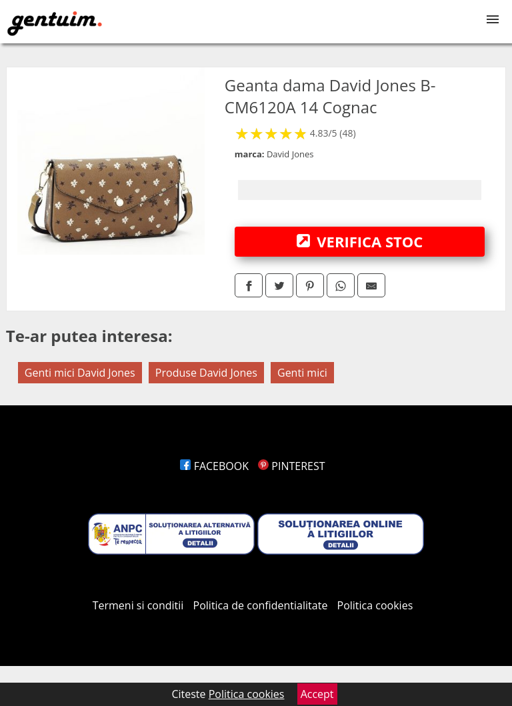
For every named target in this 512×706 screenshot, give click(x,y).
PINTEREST (291, 466)
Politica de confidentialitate (260, 605)
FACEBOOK (214, 466)
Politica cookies (375, 605)
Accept (317, 694)
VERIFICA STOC (360, 241)
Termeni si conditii (138, 605)
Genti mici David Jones (80, 372)
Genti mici (302, 372)
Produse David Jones (206, 372)
